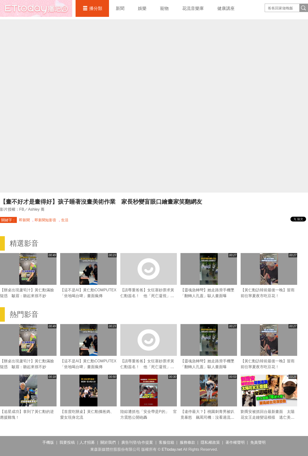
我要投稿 (67, 442)
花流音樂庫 (193, 8)
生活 (64, 220)
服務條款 (187, 442)
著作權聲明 (235, 442)
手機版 (48, 442)
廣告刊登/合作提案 (137, 442)
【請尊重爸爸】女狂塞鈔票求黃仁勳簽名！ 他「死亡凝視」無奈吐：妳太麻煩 (147, 296)
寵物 (164, 8)
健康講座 (226, 8)
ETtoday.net (172, 449)
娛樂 (142, 8)
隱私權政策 (210, 442)
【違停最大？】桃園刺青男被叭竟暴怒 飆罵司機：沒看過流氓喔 (207, 417)
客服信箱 (166, 442)
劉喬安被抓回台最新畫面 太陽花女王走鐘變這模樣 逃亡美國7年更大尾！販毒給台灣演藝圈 (269, 417)
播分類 (95, 8)
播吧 (36, 8)
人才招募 (87, 442)
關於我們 (108, 442)
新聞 (120, 8)
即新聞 (24, 220)
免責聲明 (258, 442)
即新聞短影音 (45, 220)
